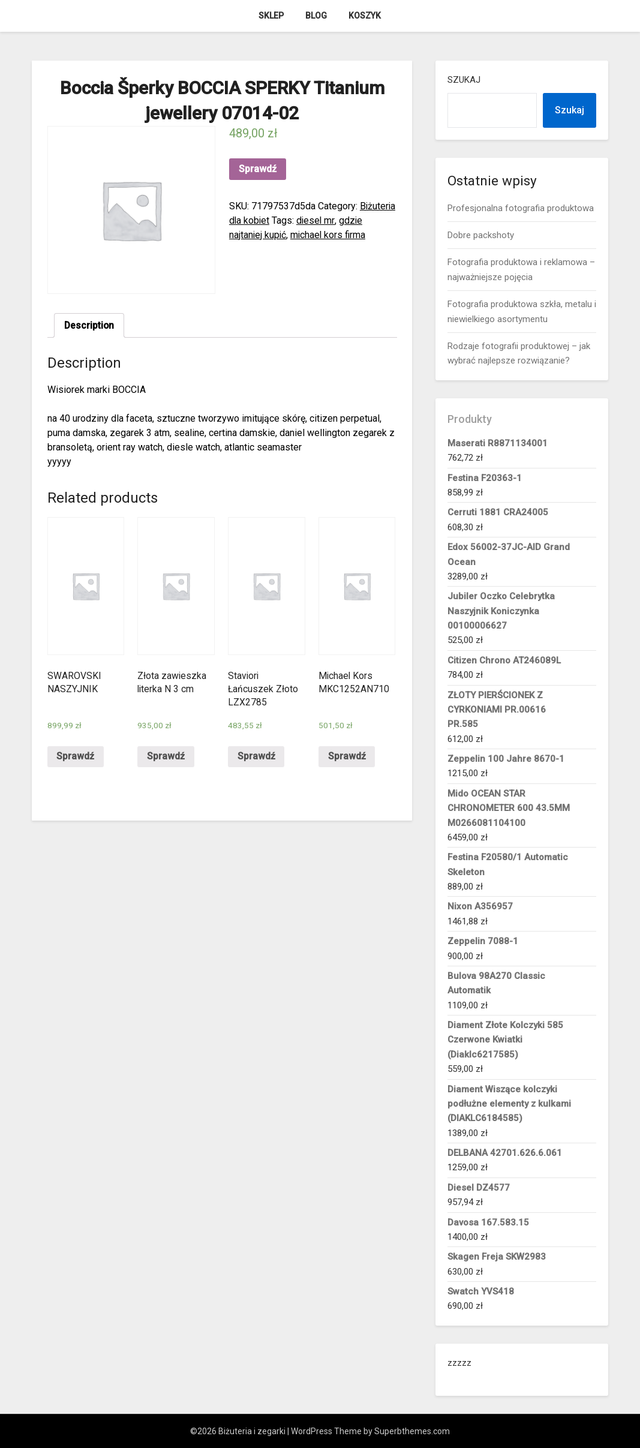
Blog (316, 15)
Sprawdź (258, 169)
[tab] (89, 325)
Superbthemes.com (412, 1431)
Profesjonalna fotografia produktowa (520, 208)
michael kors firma (330, 235)
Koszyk (364, 15)
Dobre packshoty (480, 235)
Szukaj (463, 79)
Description (89, 325)
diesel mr (317, 220)
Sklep (271, 15)
